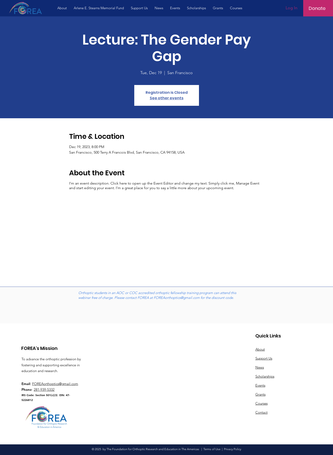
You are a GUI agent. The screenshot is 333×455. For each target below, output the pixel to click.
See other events (166, 98)
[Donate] (317, 8)
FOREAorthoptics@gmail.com (177, 297)
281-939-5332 (44, 389)
